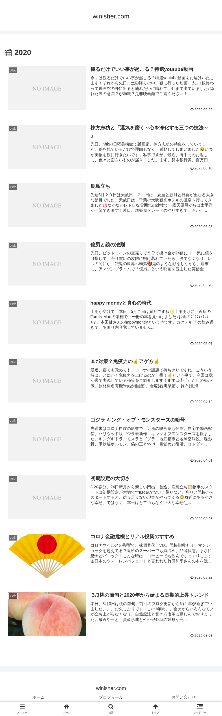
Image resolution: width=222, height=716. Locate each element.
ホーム (38, 697)
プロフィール (111, 697)
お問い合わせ (183, 697)
